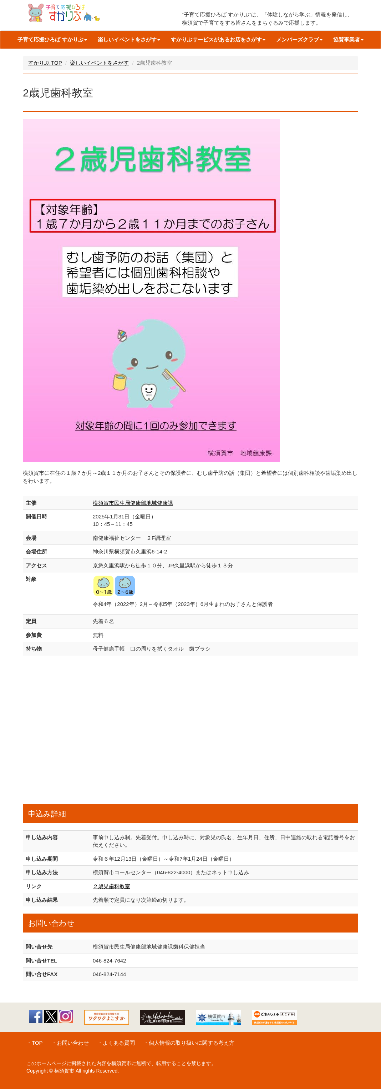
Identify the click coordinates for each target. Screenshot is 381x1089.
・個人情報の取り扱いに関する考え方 (188, 1043)
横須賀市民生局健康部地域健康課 (133, 503)
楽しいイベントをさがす (99, 63)
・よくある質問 (116, 1043)
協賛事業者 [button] (348, 39)
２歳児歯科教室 (111, 886)
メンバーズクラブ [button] (299, 39)
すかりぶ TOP (45, 63)
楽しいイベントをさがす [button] (129, 39)
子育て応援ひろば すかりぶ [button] (52, 39)
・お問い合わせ (70, 1043)
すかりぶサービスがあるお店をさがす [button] (218, 39)
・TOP (34, 1043)
